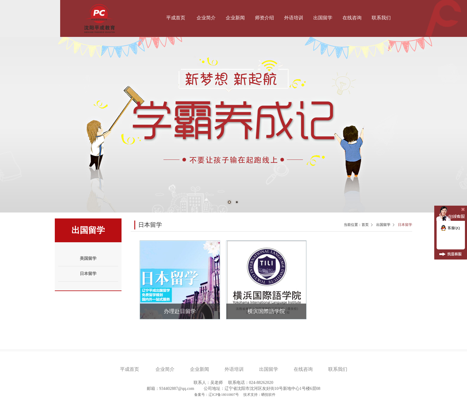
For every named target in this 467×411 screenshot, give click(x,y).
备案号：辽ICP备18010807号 (217, 395)
